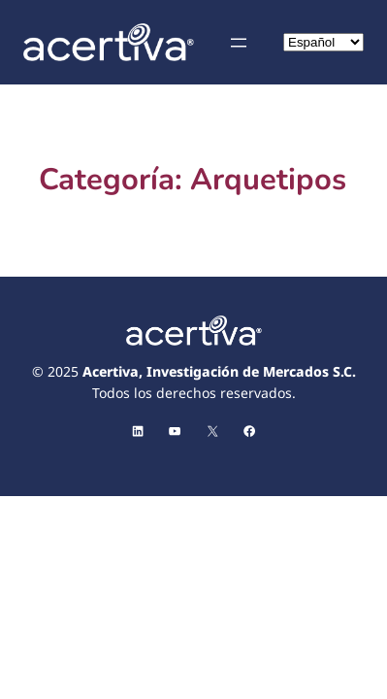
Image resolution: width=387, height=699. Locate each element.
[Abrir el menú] (238, 42)
